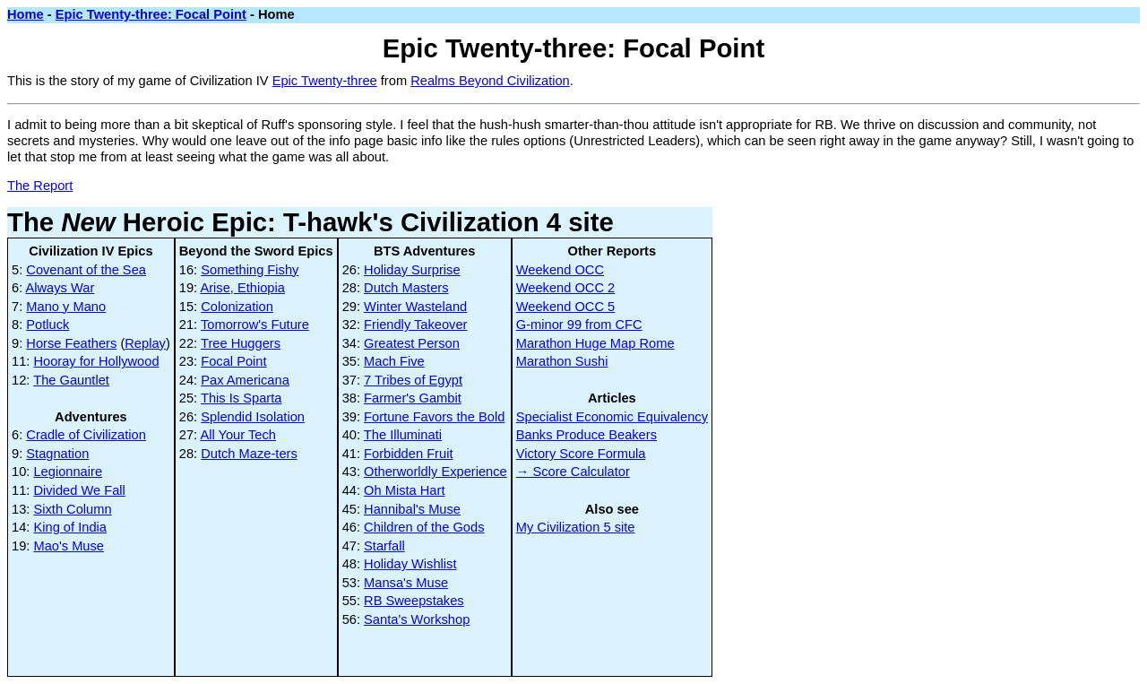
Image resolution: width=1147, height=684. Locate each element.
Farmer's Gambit (412, 398)
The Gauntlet (71, 380)
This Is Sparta (241, 398)
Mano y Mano (66, 306)
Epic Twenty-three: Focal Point (151, 14)
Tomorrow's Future (255, 324)
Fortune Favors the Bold (434, 417)
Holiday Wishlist (410, 564)
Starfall (384, 546)
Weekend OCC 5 (566, 306)
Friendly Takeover (415, 324)
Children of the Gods (424, 527)
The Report (40, 185)
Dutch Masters (406, 288)
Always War (60, 288)
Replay (145, 343)
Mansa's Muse (406, 583)
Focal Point (233, 361)
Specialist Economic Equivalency (612, 417)
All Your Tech (237, 435)
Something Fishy (249, 270)
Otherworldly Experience (435, 471)
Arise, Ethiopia (242, 288)
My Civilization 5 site (575, 527)
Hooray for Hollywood (96, 361)
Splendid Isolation (253, 417)
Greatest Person (412, 343)
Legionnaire (67, 471)
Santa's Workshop (417, 619)
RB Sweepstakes (414, 600)
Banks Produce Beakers (586, 435)
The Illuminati (403, 435)
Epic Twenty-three (324, 81)
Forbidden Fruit (408, 453)
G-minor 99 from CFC (579, 324)
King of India (69, 527)
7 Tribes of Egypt (413, 380)
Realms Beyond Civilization (490, 81)
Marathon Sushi (562, 361)
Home (25, 14)
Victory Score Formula (581, 453)
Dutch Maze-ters (249, 453)
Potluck (47, 324)
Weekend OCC (560, 270)
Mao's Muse (68, 546)
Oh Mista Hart (404, 490)
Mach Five (394, 361)
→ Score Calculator (573, 471)
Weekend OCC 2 (566, 288)
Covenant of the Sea (86, 270)
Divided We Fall (79, 490)
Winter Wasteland (415, 306)
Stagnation (57, 453)
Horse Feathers (71, 343)
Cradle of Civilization (86, 435)
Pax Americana (245, 380)
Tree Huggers (240, 343)
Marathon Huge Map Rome (595, 343)
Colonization (237, 306)
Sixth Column (72, 509)
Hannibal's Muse (412, 509)
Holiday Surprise (412, 270)
